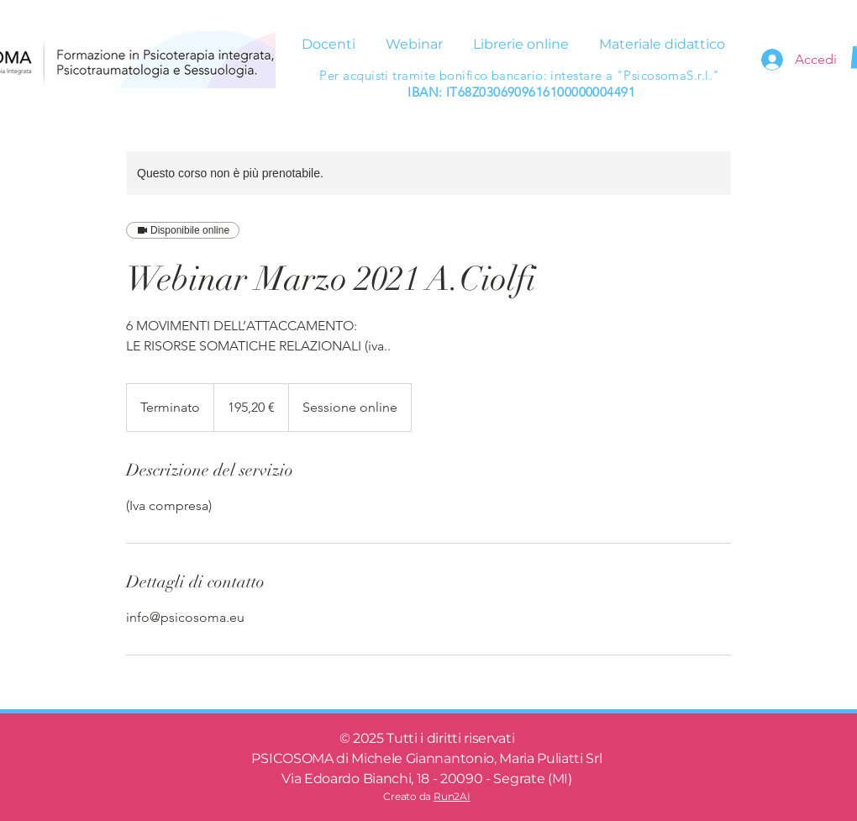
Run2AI (452, 796)
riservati (489, 738)
